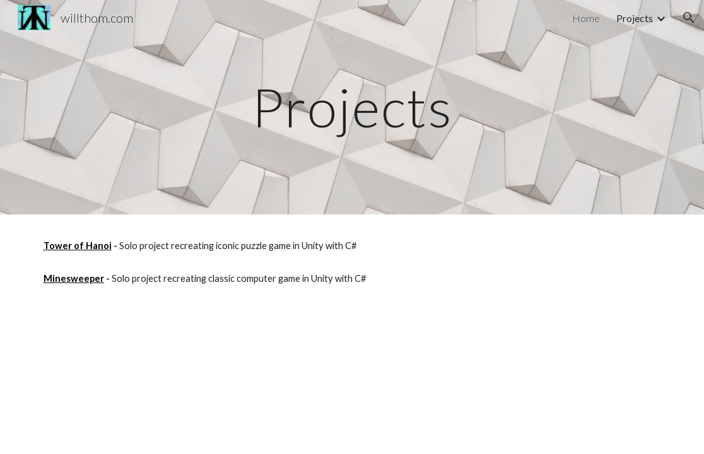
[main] (352, 107)
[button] (689, 18)
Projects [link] (634, 18)
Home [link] (586, 18)
